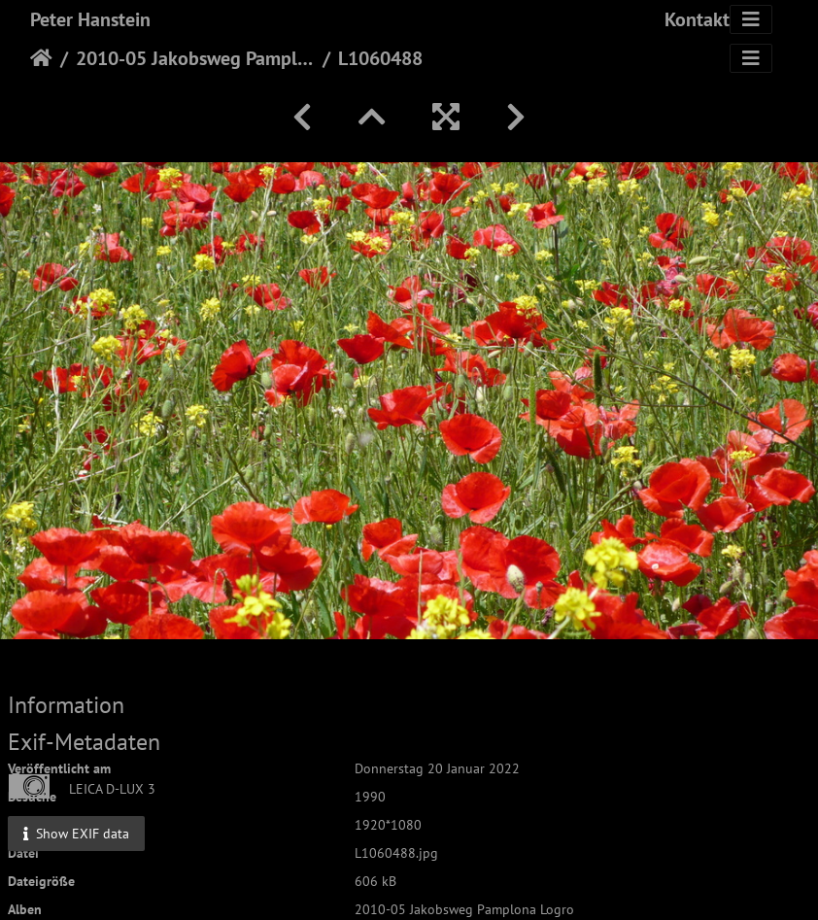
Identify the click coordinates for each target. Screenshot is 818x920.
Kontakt (697, 19)
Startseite (41, 58)
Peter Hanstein (90, 19)
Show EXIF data (76, 833)
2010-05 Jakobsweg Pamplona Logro (195, 58)
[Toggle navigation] (751, 19)
